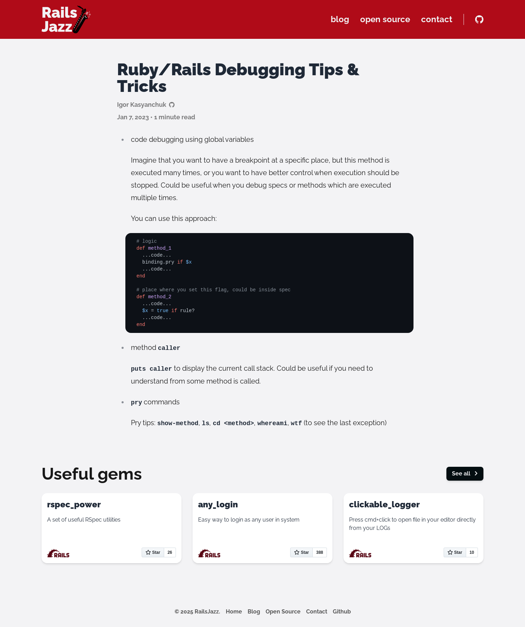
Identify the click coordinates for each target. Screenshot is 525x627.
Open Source (283, 611)
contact (436, 19)
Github (342, 611)
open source (385, 19)
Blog (254, 611)
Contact (316, 611)
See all (465, 473)
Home (234, 611)
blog (340, 19)
